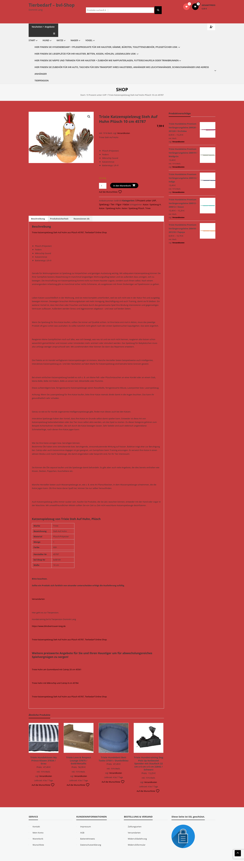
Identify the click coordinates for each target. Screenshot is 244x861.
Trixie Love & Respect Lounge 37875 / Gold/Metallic (78, 753)
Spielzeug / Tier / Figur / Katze (114, 197)
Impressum (85, 819)
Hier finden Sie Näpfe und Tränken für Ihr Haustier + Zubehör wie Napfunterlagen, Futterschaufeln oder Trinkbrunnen (107, 53)
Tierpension (42, 73)
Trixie (147, 201)
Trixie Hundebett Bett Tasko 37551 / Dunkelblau (113, 752)
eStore (89, 858)
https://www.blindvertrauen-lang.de (49, 619)
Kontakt (36, 819)
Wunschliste (38, 838)
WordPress (120, 858)
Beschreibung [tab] (38, 212)
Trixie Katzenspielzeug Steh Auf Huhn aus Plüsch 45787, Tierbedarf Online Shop (69, 225)
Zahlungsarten (134, 819)
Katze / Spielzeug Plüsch (133, 201)
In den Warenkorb (122, 179)
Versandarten (38, 592)
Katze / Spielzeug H (152, 197)
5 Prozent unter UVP (97, 88)
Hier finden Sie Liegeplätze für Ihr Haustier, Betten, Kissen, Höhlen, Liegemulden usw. (85, 47)
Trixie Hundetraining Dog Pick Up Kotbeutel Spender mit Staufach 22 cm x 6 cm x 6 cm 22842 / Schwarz (148, 756)
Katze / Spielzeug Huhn (110, 201)
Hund (46, 33)
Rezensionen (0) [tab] (81, 212)
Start (32, 33)
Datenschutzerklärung (90, 838)
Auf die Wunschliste (110, 185)
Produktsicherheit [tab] (59, 212)
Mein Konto (38, 826)
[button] (89, 110)
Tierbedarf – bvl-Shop (52, 5)
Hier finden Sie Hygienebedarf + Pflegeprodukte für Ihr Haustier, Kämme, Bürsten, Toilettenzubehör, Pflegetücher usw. (106, 40)
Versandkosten (123, 126)
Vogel (88, 33)
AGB (82, 826)
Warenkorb (38, 832)
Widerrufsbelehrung (137, 832)
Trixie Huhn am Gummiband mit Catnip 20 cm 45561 (56, 662)
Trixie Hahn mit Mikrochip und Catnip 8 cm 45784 (55, 676)
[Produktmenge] (102, 179)
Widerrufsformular (136, 838)
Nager (74, 33)
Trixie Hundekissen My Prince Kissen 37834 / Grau (43, 753)
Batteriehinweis (87, 832)
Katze (60, 33)
